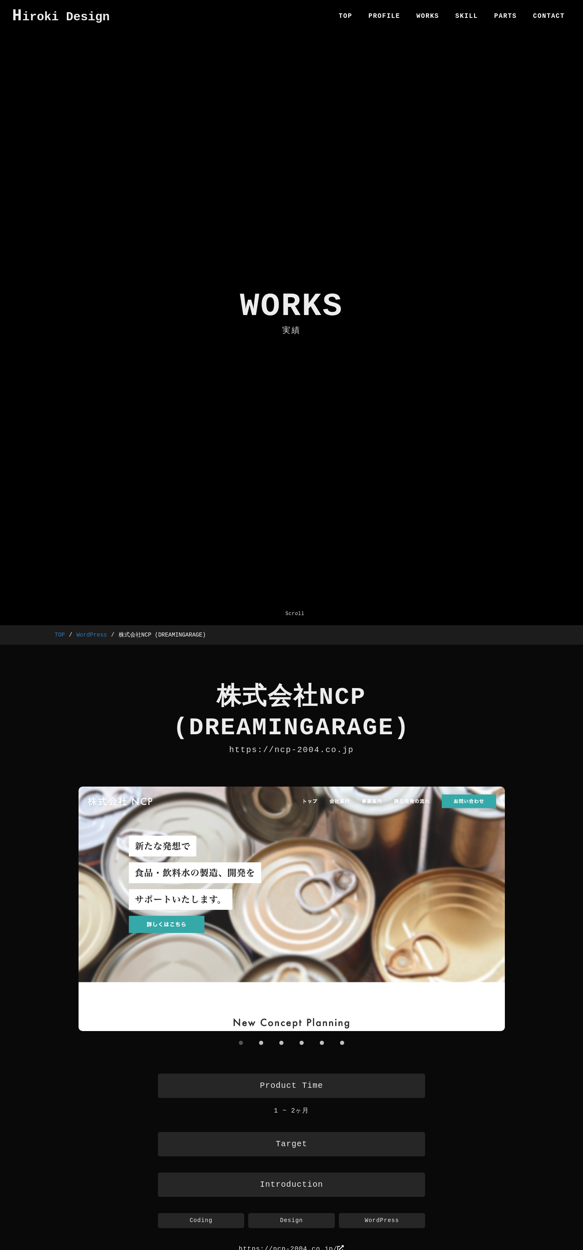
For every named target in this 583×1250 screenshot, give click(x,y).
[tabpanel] (291, 909)
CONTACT (549, 16)
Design (291, 1221)
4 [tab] (302, 1042)
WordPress (92, 635)
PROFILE (384, 16)
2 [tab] (261, 1042)
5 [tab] (322, 1042)
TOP (346, 16)
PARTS (505, 16)
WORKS (428, 16)
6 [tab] (342, 1042)
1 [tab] (241, 1042)
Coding (200, 1221)
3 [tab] (281, 1042)
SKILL (466, 16)
